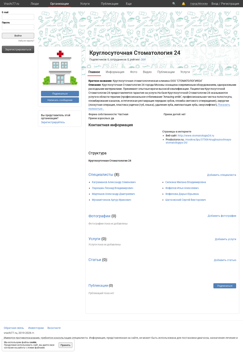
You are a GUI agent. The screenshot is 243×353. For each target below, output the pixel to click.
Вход (214, 4)
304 (143, 59)
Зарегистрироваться (18, 49)
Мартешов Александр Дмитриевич (113, 193)
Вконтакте (54, 327)
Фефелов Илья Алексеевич (182, 188)
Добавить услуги (225, 239)
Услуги (85, 4)
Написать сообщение (60, 100)
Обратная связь (14, 327)
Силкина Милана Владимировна (185, 182)
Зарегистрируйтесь (53, 122)
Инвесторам (36, 327)
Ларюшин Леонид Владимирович (112, 188)
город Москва (199, 3)
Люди (35, 4)
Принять (65, 345)
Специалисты (100, 174)
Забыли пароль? (26, 41)
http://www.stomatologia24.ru (196, 135)
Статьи (94, 259)
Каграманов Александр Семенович (114, 182)
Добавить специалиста (221, 174)
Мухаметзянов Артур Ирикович (111, 199)
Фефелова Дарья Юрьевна (182, 193)
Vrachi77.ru (11, 4)
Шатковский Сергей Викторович (185, 199)
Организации (59, 4)
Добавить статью (225, 260)
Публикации (109, 4)
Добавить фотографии (222, 215)
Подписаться (60, 93)
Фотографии (99, 216)
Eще (129, 4)
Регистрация (230, 4)
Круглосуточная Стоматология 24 (109, 160)
